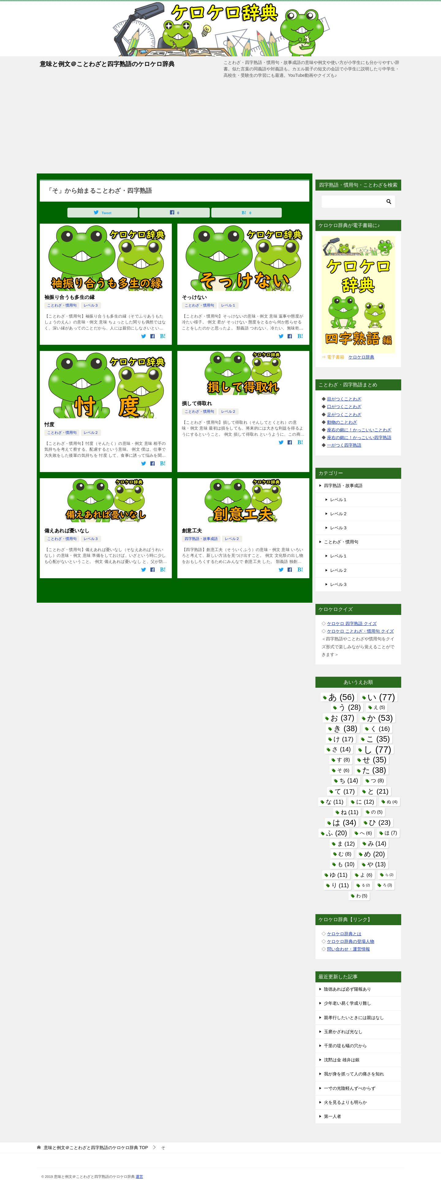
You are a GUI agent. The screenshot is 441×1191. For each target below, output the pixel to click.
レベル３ (91, 305)
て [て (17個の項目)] (345, 791)
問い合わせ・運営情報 (348, 949)
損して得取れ (197, 403)
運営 (139, 1176)
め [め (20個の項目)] (374, 854)
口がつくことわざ (344, 406)
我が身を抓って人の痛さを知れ (354, 1073)
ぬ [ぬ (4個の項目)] (392, 801)
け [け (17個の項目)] (343, 739)
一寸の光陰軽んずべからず (349, 1088)
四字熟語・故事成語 (201, 539)
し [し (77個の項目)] (377, 749)
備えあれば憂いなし (67, 530)
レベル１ (228, 305)
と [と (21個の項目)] (378, 791)
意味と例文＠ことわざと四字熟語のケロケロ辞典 (107, 63)
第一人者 (332, 1116)
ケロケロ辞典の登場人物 (350, 941)
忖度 (49, 424)
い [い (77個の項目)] (381, 697)
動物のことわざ (342, 422)
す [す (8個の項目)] (343, 760)
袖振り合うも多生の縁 (69, 297)
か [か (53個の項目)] (380, 717)
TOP (96, 1147)
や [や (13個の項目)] (376, 864)
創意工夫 (192, 530)
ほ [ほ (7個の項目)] (391, 833)
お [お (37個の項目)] (342, 717)
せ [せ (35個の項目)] (374, 759)
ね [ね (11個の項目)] (349, 812)
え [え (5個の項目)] (379, 707)
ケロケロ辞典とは (344, 933)
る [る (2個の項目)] (366, 885)
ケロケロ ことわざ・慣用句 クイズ (360, 631)
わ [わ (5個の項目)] (362, 895)
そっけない (194, 297)
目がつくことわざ (344, 398)
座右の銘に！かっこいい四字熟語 (359, 437)
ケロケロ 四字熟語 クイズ (352, 623)
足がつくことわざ (344, 414)
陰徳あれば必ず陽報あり (347, 989)
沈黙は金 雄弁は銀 (342, 1059)
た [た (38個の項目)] (374, 770)
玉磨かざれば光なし (343, 1031)
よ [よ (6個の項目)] (366, 874)
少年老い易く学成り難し (347, 1003)
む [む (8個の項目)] (344, 854)
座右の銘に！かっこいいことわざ (359, 429)
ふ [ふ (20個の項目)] (336, 833)
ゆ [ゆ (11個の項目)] (338, 875)
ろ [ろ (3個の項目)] (387, 885)
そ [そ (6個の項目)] (343, 770)
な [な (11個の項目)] (334, 801)
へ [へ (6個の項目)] (366, 833)
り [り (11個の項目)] (340, 885)
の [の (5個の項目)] (377, 812)
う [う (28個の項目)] (349, 707)
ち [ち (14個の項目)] (348, 780)
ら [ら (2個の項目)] (389, 875)
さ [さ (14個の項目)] (341, 749)
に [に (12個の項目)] (365, 801)
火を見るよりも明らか (345, 1102)
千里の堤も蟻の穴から (345, 1045)
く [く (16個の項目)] (380, 728)
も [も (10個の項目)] (345, 864)
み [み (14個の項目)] (377, 843)
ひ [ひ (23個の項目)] (379, 822)
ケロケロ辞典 (361, 357)
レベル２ (91, 432)
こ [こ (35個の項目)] (378, 739)
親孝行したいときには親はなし (354, 1017)
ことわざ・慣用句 (62, 305)
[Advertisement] (220, 127)
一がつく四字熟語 (344, 445)
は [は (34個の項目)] (344, 822)
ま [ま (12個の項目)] (346, 843)
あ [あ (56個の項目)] (341, 697)
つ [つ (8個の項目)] (377, 780)
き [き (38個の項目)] (345, 728)
